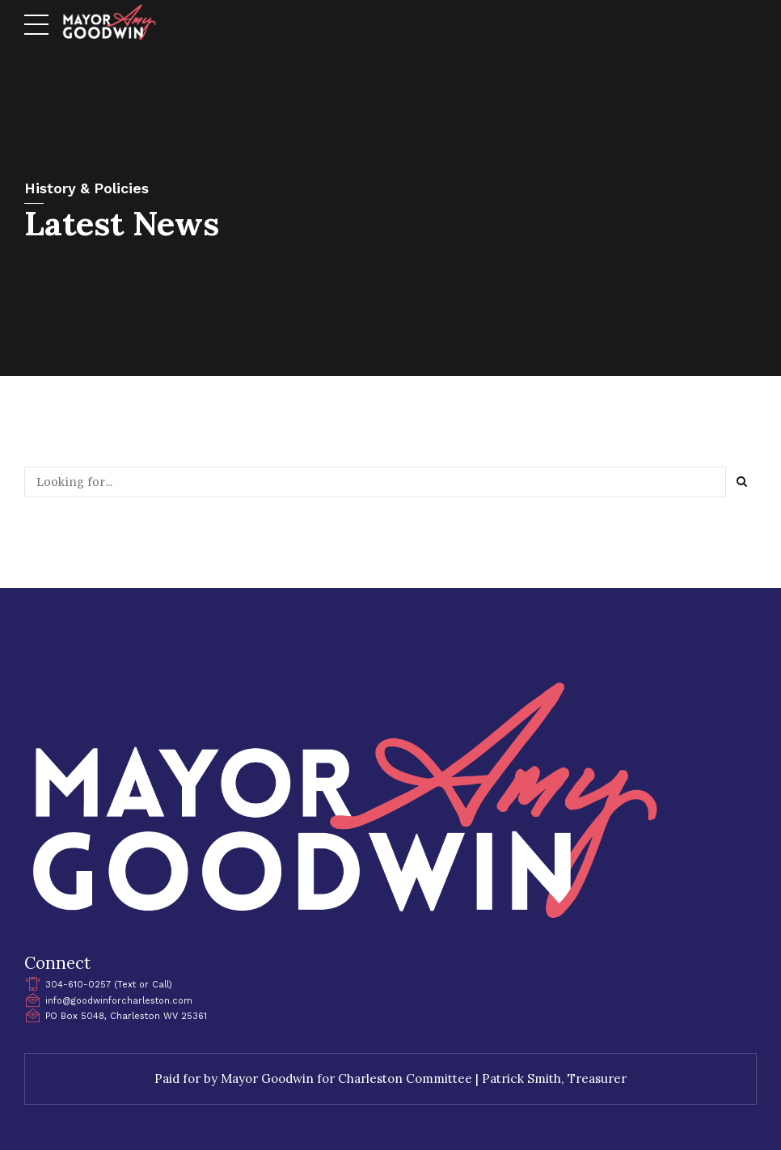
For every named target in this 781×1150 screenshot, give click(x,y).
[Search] (741, 482)
